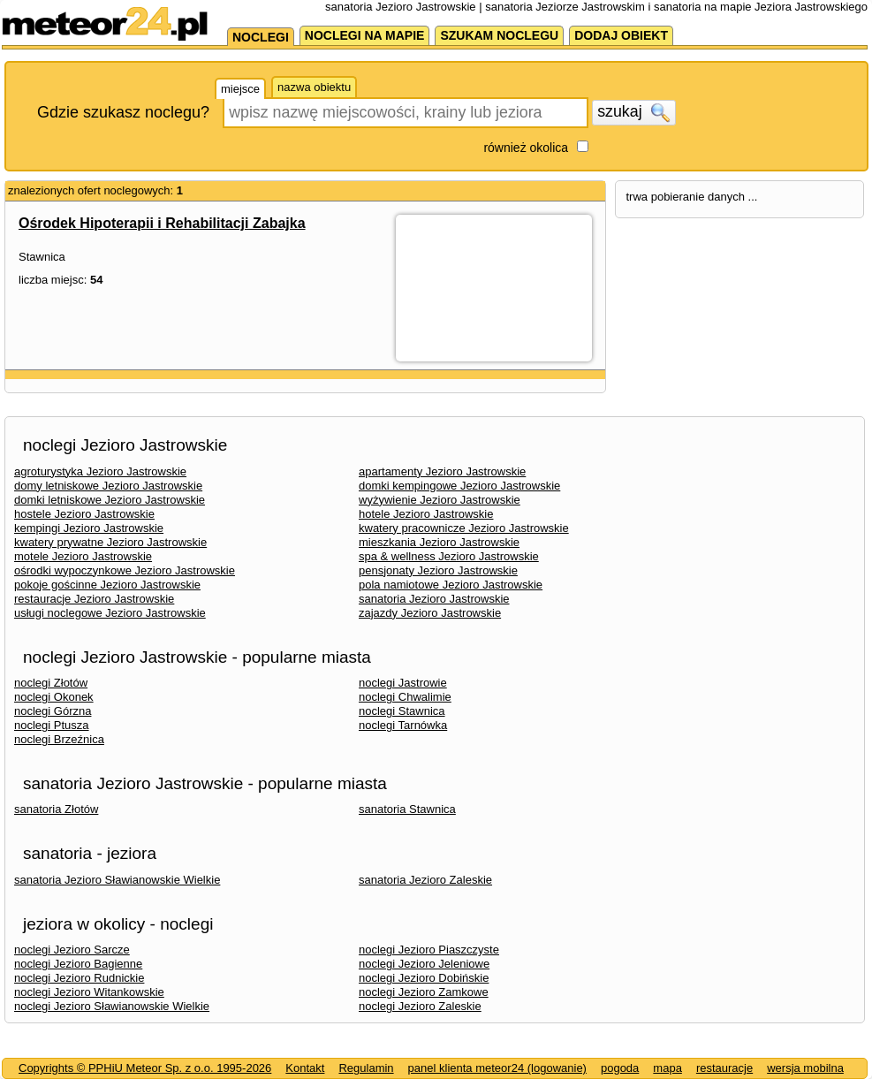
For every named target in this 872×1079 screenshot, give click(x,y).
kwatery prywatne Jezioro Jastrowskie (110, 542)
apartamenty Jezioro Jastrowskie (442, 471)
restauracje (724, 1068)
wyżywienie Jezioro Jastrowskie (439, 499)
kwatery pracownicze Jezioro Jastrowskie (464, 528)
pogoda (620, 1068)
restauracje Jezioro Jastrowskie (94, 598)
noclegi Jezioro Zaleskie (420, 1006)
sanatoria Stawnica (407, 809)
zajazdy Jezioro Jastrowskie (430, 612)
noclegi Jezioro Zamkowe (424, 992)
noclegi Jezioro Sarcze (72, 949)
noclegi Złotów (50, 682)
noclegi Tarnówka (403, 725)
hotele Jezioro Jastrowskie (426, 514)
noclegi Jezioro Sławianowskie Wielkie (111, 1006)
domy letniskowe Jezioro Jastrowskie (108, 485)
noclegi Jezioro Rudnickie (79, 977)
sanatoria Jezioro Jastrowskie (434, 598)
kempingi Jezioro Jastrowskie (88, 528)
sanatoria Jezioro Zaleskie (425, 879)
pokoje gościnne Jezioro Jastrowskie (107, 584)
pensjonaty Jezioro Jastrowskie (438, 570)
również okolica (525, 148)
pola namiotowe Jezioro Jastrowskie (450, 584)
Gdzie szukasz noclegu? (123, 112)
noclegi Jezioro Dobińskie (424, 977)
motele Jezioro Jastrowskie (83, 556)
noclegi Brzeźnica (59, 739)
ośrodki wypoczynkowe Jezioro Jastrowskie (124, 570)
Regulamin (365, 1068)
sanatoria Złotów (56, 809)
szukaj (633, 112)
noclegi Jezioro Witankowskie (89, 992)
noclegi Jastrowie (403, 682)
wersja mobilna (805, 1068)
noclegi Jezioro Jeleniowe (424, 963)
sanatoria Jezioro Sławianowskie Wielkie (117, 879)
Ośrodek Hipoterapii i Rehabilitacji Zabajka (162, 223)
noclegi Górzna (52, 711)
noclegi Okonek (54, 696)
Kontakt (304, 1068)
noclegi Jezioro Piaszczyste (429, 949)
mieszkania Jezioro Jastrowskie (439, 542)
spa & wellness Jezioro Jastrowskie (449, 556)
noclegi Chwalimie (405, 696)
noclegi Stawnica (402, 711)
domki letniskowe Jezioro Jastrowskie (109, 499)
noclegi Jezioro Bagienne (78, 963)
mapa (667, 1068)
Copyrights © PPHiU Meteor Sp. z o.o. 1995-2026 (145, 1068)
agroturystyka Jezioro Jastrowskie (100, 471)
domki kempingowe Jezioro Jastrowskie (459, 485)
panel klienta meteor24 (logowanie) (497, 1068)
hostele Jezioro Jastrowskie (84, 514)
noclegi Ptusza (51, 725)
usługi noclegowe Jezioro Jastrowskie (110, 612)
